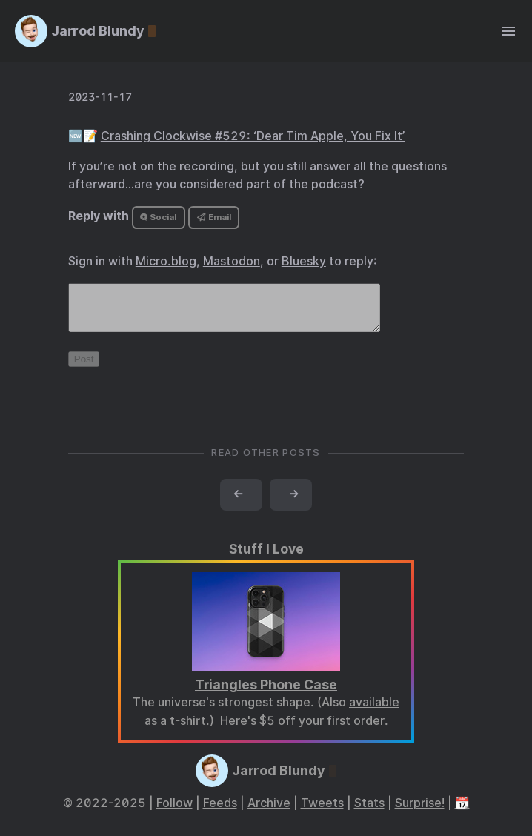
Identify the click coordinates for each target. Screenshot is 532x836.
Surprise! (420, 812)
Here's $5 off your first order (302, 730)
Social (158, 217)
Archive (268, 812)
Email (214, 217)
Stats (369, 812)
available (374, 711)
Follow (174, 812)
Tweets (322, 812)
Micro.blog (166, 261)
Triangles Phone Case (266, 693)
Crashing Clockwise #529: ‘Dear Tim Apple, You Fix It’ (253, 136)
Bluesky (304, 261)
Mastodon (231, 261)
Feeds (220, 812)
